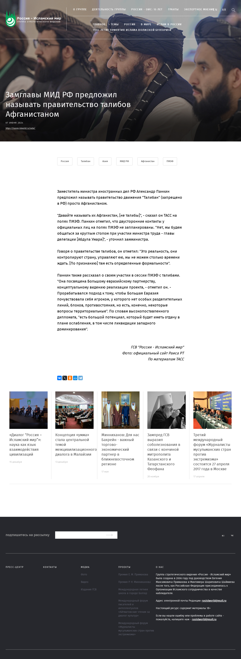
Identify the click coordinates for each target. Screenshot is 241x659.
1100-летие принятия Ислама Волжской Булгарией (132, 30)
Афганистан (148, 161)
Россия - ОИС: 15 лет (146, 9)
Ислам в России (169, 24)
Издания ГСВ (88, 589)
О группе (80, 9)
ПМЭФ (170, 161)
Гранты (173, 9)
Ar (224, 9)
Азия (105, 161)
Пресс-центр (15, 567)
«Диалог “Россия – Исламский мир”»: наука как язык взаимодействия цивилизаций (25, 444)
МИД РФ (124, 161)
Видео (84, 582)
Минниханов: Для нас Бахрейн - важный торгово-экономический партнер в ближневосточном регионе (120, 449)
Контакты (50, 567)
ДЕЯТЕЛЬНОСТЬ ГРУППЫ (109, 9)
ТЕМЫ (115, 24)
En (215, 9)
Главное (99, 24)
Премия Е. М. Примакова (133, 574)
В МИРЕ (146, 24)
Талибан (85, 161)
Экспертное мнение (199, 9)
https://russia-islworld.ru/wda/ (20, 128)
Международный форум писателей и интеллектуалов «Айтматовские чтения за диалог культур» (134, 608)
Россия (129, 24)
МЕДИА (85, 567)
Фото (84, 574)
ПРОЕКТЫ (124, 567)
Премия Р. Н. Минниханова (134, 582)
